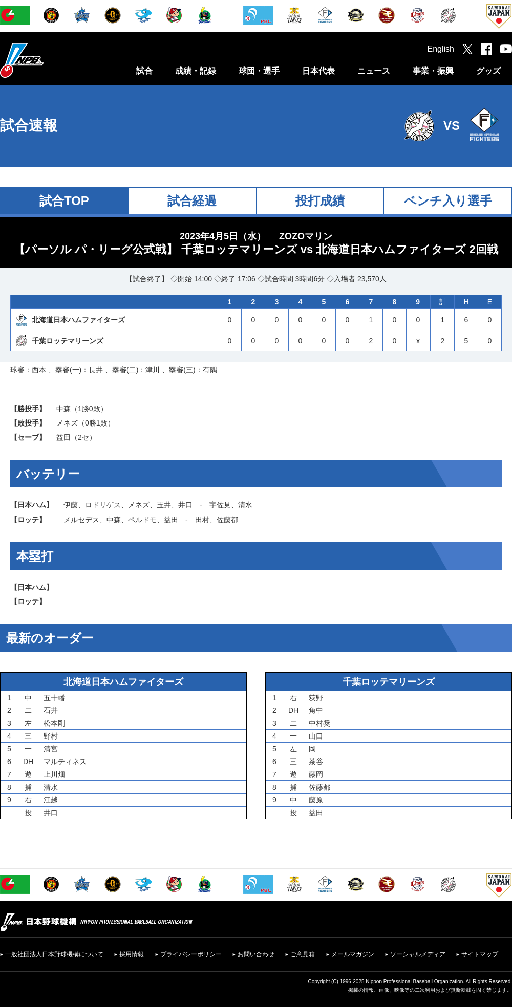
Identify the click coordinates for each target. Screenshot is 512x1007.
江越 (51, 800)
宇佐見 (220, 505)
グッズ (488, 70)
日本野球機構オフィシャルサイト (47, 60)
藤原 (316, 800)
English (441, 48)
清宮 (51, 749)
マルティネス (65, 761)
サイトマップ (479, 954)
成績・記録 (195, 70)
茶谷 (316, 761)
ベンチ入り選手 (448, 201)
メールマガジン (352, 954)
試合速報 (28, 125)
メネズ (67, 423)
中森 (63, 409)
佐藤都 (227, 520)
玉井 (164, 505)
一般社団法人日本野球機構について (54, 954)
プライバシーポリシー (191, 954)
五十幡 (54, 697)
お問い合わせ (256, 954)
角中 (316, 710)
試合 (144, 70)
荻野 (316, 697)
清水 (245, 505)
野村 (51, 736)
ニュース (373, 70)
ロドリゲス (103, 505)
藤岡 (316, 774)
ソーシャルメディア (417, 954)
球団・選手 (259, 70)
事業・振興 (433, 70)
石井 (51, 710)
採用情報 (131, 954)
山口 (316, 736)
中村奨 (319, 723)
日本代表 (318, 70)
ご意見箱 (302, 954)
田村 (202, 520)
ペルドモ (142, 520)
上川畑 (54, 774)
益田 (63, 437)
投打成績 (320, 201)
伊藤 (70, 505)
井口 (185, 505)
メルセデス (81, 520)
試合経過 (192, 201)
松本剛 (54, 723)
